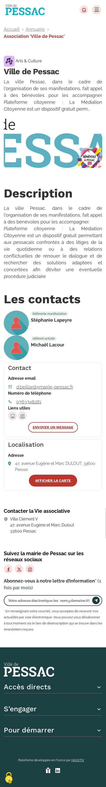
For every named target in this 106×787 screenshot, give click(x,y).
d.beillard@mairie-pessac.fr (44, 387)
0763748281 (28, 401)
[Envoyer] (96, 600)
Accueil (11, 29)
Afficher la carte (53, 480)
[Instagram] (29, 569)
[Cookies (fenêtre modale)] (9, 778)
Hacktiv (77, 760)
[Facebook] (8, 569)
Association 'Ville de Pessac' (34, 36)
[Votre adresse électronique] (49, 600)
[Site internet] (12, 415)
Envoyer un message (53, 427)
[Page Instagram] (22, 415)
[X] (19, 569)
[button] (83, 9)
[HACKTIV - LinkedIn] (58, 771)
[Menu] (96, 9)
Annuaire (35, 29)
